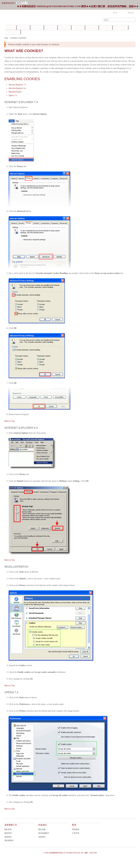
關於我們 (8, 829)
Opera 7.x (13, 95)
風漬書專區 (120, 27)
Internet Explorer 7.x (17, 85)
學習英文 (23, 27)
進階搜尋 (41, 837)
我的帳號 (75, 829)
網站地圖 (41, 829)
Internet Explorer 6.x (17, 88)
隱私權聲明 (8, 840)
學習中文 (37, 27)
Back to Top (9, 421)
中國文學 (78, 27)
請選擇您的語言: (8, 3)
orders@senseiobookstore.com (59, 6)
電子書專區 (12, 32)
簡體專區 (91, 27)
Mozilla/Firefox (15, 92)
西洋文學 (64, 27)
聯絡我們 (8, 833)
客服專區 (8, 837)
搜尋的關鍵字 (43, 833)
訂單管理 (75, 833)
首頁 (6, 38)
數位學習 (50, 27)
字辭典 (10, 27)
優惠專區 (105, 27)
